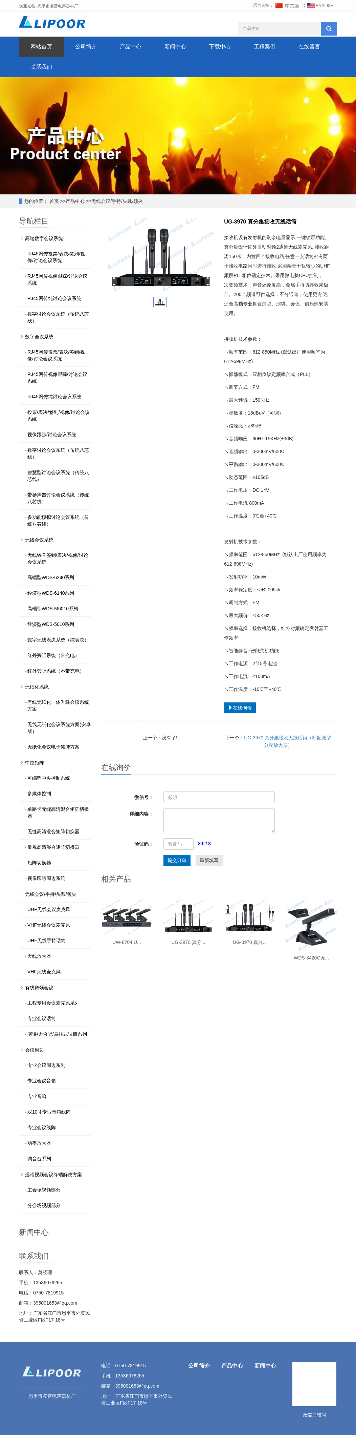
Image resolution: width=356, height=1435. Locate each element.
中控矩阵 (34, 762)
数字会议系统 (39, 336)
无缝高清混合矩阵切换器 (53, 831)
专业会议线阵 (41, 1127)
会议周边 (34, 1050)
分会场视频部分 (44, 1205)
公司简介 (86, 46)
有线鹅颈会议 (39, 987)
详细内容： (141, 814)
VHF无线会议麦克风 (48, 925)
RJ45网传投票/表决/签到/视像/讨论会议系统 (56, 257)
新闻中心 (175, 46)
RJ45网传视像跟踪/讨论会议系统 (57, 279)
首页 (53, 201)
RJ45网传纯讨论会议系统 (54, 298)
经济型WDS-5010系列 (50, 624)
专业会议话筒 (41, 1018)
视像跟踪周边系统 (46, 878)
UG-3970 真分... (188, 942)
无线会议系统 (39, 540)
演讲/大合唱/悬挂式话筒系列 (57, 1034)
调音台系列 (39, 1158)
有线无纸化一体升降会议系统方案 (58, 705)
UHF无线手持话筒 (46, 940)
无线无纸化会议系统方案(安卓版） (59, 728)
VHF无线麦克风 (44, 971)
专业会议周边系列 (46, 1065)
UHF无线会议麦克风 (48, 909)
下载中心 (220, 46)
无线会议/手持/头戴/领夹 (117, 201)
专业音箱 (36, 1096)
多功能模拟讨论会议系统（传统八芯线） (58, 520)
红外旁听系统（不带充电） (55, 671)
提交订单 (177, 860)
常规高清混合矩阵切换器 (53, 847)
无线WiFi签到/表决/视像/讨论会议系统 (57, 558)
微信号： (143, 797)
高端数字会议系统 (44, 238)
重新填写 (209, 860)
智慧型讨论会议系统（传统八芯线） (58, 476)
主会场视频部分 (44, 1190)
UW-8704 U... (126, 942)
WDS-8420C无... (311, 958)
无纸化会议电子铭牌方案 (53, 747)
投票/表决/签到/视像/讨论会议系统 (58, 415)
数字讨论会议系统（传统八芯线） (58, 317)
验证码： (143, 844)
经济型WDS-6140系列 (50, 593)
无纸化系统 (37, 687)
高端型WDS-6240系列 (50, 577)
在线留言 (309, 46)
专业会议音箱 (41, 1080)
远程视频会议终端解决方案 (53, 1174)
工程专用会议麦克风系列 (53, 1003)
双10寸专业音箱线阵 (49, 1112)
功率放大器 (39, 1143)
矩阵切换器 (39, 862)
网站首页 (41, 46)
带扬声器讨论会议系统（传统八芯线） (58, 498)
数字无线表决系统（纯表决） (58, 639)
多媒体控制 (39, 793)
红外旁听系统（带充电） (53, 655)
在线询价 (240, 708)
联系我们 (41, 67)
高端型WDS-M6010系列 (52, 608)
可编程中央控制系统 (48, 778)
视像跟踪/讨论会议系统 (51, 434)
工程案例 (264, 46)
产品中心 (130, 46)
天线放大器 (39, 956)
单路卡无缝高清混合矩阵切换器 (58, 812)
